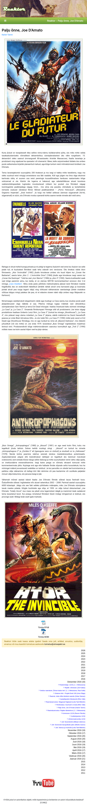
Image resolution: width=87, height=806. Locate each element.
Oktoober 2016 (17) (77, 733)
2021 (83, 665)
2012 (83, 770)
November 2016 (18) (76, 730)
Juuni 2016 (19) (78, 745)
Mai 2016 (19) (79, 747)
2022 (83, 662)
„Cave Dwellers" (15, 284)
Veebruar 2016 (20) (77, 756)
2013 (83, 767)
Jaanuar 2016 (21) (77, 759)
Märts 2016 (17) (78, 753)
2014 (83, 764)
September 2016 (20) (76, 736)
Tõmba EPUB (43, 627)
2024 (83, 656)
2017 (83, 676)
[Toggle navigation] (5, 20)
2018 (83, 673)
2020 (83, 668)
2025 (83, 653)
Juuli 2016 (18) (79, 742)
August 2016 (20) (78, 739)
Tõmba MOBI (43, 637)
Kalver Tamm (7, 35)
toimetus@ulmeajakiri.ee (54, 644)
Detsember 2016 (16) (76, 682)
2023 (83, 659)
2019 (83, 670)
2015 (83, 762)
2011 (83, 773)
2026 (83, 650)
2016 (83, 679)
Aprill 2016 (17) (78, 750)
